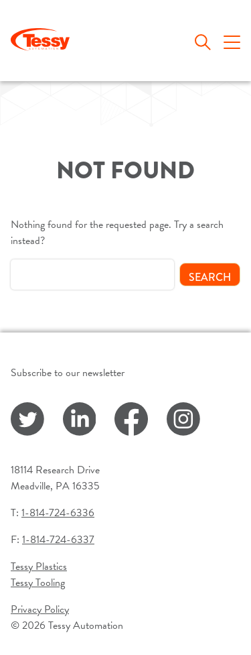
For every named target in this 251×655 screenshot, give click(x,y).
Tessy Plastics (39, 566)
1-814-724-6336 (57, 513)
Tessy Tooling (38, 583)
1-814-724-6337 (58, 540)
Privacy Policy (40, 609)
